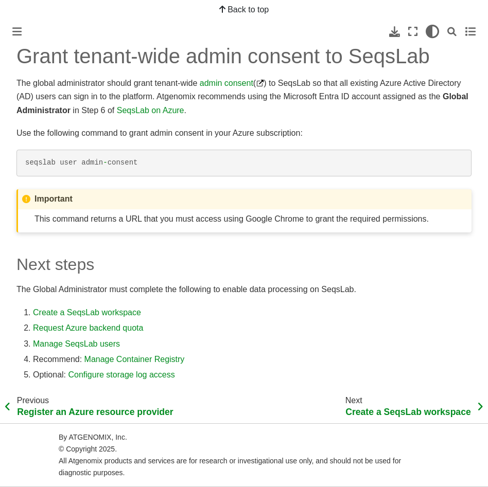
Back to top (244, 9)
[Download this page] (394, 32)
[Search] (452, 32)
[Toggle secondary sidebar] (470, 32)
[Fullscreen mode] (413, 32)
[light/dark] (432, 32)
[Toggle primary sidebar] (17, 32)
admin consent (226, 83)
